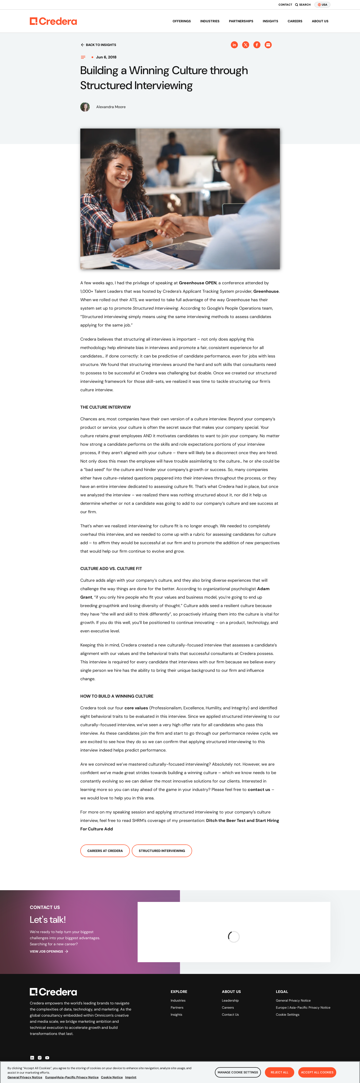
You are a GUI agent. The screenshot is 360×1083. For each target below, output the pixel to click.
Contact (285, 5)
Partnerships (241, 21)
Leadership (230, 1000)
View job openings (49, 951)
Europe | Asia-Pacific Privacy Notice (303, 1007)
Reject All (279, 1076)
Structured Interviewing (162, 851)
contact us (259, 789)
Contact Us (230, 1014)
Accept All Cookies (317, 1076)
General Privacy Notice (293, 1000)
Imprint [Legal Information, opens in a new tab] (130, 1081)
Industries (210, 21)
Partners (177, 1007)
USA (322, 5)
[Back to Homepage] (53, 21)
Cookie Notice (112, 1081)
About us (320, 21)
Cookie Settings (287, 1014)
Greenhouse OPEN (198, 283)
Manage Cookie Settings (238, 1076)
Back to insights (98, 44)
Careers (295, 21)
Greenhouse (266, 291)
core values (136, 708)
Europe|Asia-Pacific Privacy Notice (72, 1081)
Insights (270, 21)
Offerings (182, 21)
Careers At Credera (105, 851)
